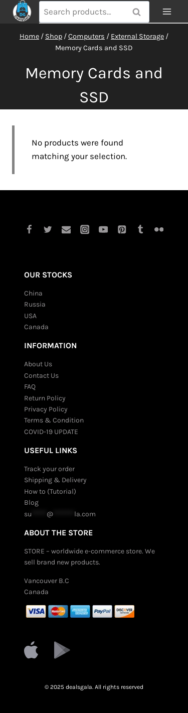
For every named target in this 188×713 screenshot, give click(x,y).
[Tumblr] (140, 229)
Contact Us (41, 375)
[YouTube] (103, 229)
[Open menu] (166, 12)
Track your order (49, 469)
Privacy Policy (46, 409)
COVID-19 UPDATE (51, 431)
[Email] (66, 229)
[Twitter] (47, 229)
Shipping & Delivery (55, 480)
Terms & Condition (54, 420)
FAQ (30, 386)
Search (139, 12)
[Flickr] (159, 229)
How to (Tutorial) (50, 491)
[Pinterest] (122, 229)
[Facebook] (29, 229)
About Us (38, 364)
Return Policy (45, 398)
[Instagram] (84, 229)
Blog (31, 502)
